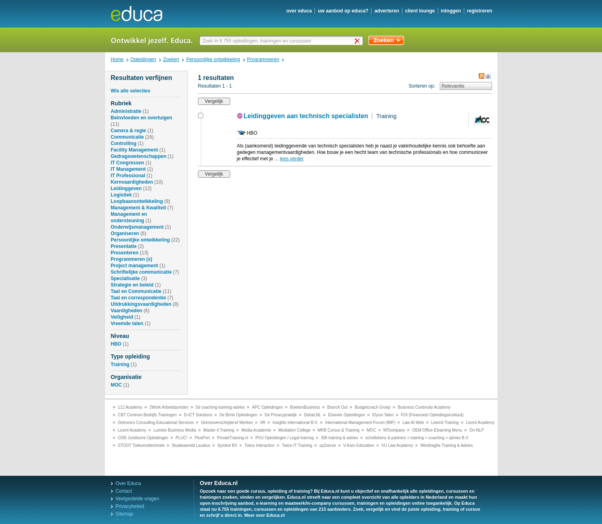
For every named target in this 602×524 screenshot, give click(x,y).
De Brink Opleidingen (239, 415)
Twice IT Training (297, 445)
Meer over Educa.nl (264, 515)
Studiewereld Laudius (191, 445)
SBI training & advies (339, 438)
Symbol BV (227, 445)
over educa (299, 11)
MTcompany (394, 430)
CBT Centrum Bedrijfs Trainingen (147, 415)
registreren (479, 11)
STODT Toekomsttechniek (141, 445)
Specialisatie (125, 278)
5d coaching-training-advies (220, 407)
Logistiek (121, 195)
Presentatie (124, 246)
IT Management (128, 169)
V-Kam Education (358, 445)
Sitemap (124, 514)
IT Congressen (127, 163)
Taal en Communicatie (136, 291)
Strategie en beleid (132, 285)
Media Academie (256, 430)
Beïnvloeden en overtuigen (141, 118)
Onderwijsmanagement (137, 227)
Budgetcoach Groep (372, 407)
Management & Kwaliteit (138, 208)
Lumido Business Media (174, 430)
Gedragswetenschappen (139, 156)
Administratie (126, 111)
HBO (116, 344)
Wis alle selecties (131, 91)
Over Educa (128, 483)
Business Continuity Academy (424, 407)
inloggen (451, 11)
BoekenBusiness (305, 407)
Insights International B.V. (295, 422)
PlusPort (202, 438)
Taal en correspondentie (138, 298)
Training (120, 364)
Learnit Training (445, 422)
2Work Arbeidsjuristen (168, 407)
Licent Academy (480, 422)
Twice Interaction (260, 445)
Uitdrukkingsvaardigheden (141, 304)
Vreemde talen (127, 323)
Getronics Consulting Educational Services (156, 422)
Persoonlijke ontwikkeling (140, 240)
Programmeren (128, 259)
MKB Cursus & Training (338, 430)
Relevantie (453, 86)
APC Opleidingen (267, 407)
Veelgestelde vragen (137, 498)
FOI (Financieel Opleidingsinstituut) (432, 415)
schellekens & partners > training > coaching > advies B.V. (417, 438)
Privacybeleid (130, 506)
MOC (116, 385)
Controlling (124, 143)
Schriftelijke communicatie (141, 272)
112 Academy (130, 407)
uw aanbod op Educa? (343, 11)
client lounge (420, 11)
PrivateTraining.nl (232, 438)
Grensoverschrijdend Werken (227, 422)
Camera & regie (128, 130)
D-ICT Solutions (198, 415)
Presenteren (125, 253)
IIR (262, 422)
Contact (124, 491)
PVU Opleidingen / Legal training (284, 438)
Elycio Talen (383, 415)
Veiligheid (122, 317)
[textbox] (281, 41)
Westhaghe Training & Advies (446, 445)
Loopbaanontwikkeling (137, 201)
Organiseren (125, 233)
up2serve (327, 445)
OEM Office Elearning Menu (437, 430)
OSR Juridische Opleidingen (143, 438)
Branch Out (337, 407)
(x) (149, 259)
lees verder (292, 159)
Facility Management (134, 150)
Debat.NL (312, 415)
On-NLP (476, 430)
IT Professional (128, 175)
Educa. (142, 13)
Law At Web (413, 422)
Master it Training (218, 430)
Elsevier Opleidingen (346, 415)
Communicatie (127, 137)
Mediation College (294, 430)
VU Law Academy (397, 445)
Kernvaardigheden (132, 182)
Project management (134, 265)
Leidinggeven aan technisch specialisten (306, 116)
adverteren (386, 11)
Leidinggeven (126, 188)
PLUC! (181, 438)
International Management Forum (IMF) (360, 422)
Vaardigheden (127, 310)
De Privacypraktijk (281, 415)
